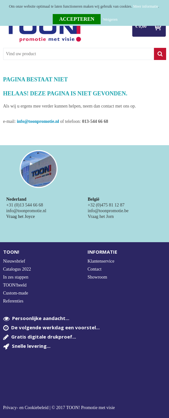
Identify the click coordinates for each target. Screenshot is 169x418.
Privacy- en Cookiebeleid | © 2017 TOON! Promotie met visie (59, 408)
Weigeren (110, 19)
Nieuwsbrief (14, 261)
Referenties (13, 301)
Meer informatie (145, 6)
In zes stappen (15, 277)
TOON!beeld (15, 285)
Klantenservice (101, 261)
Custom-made (15, 293)
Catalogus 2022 (17, 269)
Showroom (97, 277)
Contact (95, 269)
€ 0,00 (141, 26)
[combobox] (78, 54)
